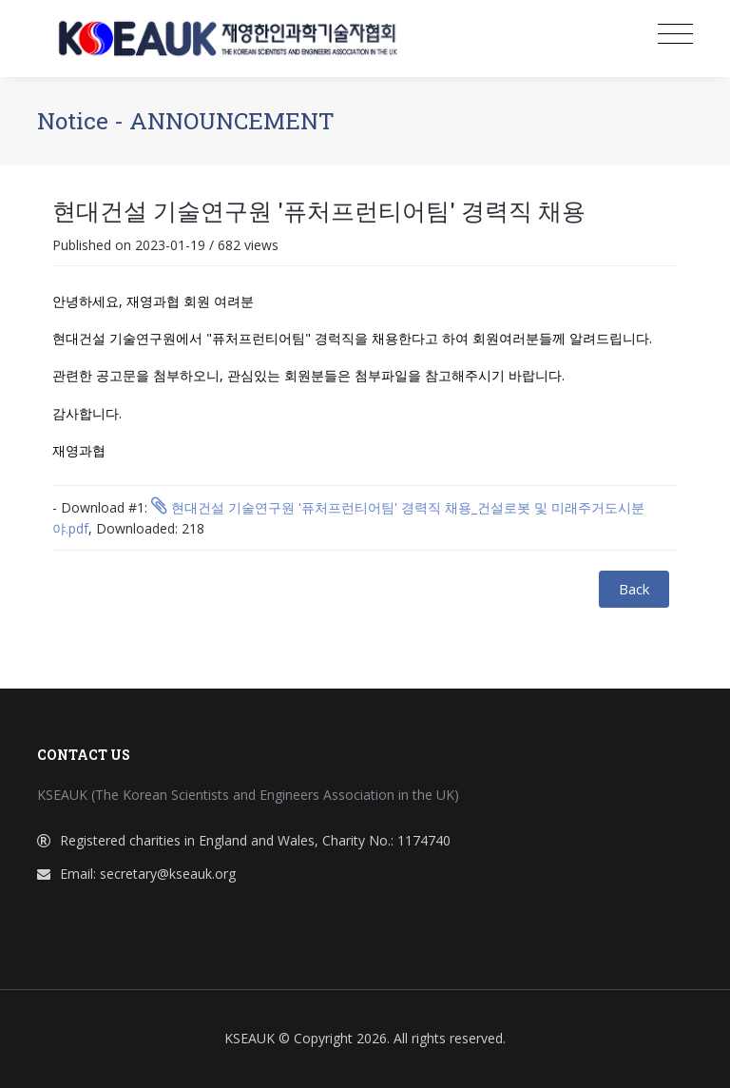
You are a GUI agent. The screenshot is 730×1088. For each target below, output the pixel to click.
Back (634, 588)
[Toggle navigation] (675, 34)
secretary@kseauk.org (168, 874)
